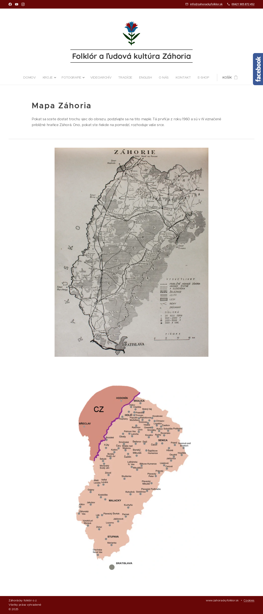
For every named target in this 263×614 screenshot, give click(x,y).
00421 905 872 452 (243, 4)
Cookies (249, 600)
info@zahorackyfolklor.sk (206, 4)
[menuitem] (29, 77)
